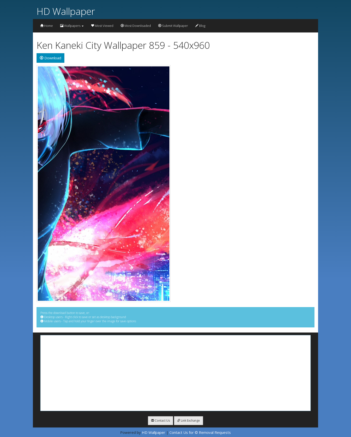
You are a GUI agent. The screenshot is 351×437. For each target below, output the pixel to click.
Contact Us (160, 420)
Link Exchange (188, 420)
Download (50, 57)
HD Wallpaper (66, 11)
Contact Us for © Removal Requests (200, 432)
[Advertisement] (175, 373)
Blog (200, 25)
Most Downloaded (136, 25)
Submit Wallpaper (173, 25)
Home (46, 25)
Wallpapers (72, 25)
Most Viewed (102, 25)
